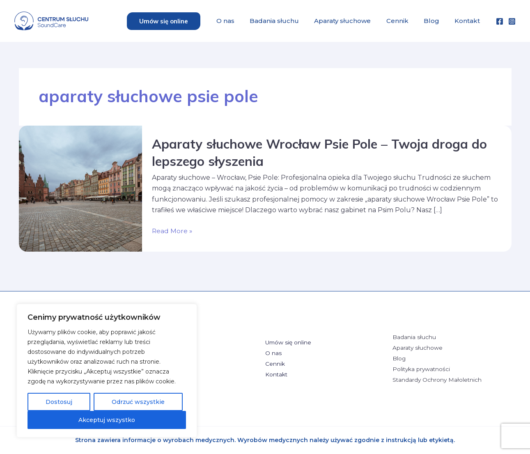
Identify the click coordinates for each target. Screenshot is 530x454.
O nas (237, 21)
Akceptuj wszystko (106, 420)
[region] (106, 371)
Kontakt (468, 21)
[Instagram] (512, 21)
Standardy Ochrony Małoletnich (437, 380)
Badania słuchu (284, 21)
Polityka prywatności (422, 369)
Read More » (172, 231)
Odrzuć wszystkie (138, 402)
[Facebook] (499, 21)
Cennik (403, 21)
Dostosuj (59, 402)
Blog (435, 21)
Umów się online (288, 342)
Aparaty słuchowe (350, 21)
